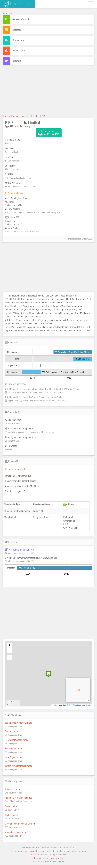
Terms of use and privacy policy (48, 858)
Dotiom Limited (12, 731)
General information (21, 19)
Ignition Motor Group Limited (18, 797)
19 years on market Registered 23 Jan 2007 (48, 133)
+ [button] (9, 645)
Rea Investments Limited (16, 739)
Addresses (17, 29)
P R (37, 116)
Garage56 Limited (13, 789)
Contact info (18, 40)
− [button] (9, 650)
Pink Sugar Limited (14, 757)
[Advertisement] (48, 91)
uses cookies (29, 851)
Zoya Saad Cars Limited (16, 832)
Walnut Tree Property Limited (18, 722)
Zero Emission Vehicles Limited (20, 823)
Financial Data (19, 50)
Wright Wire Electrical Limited (18, 765)
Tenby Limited (11, 815)
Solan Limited (11, 806)
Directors (17, 60)
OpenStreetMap (75, 705)
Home (5, 116)
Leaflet (54, 705)
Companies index (18, 116)
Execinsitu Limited (13, 748)
